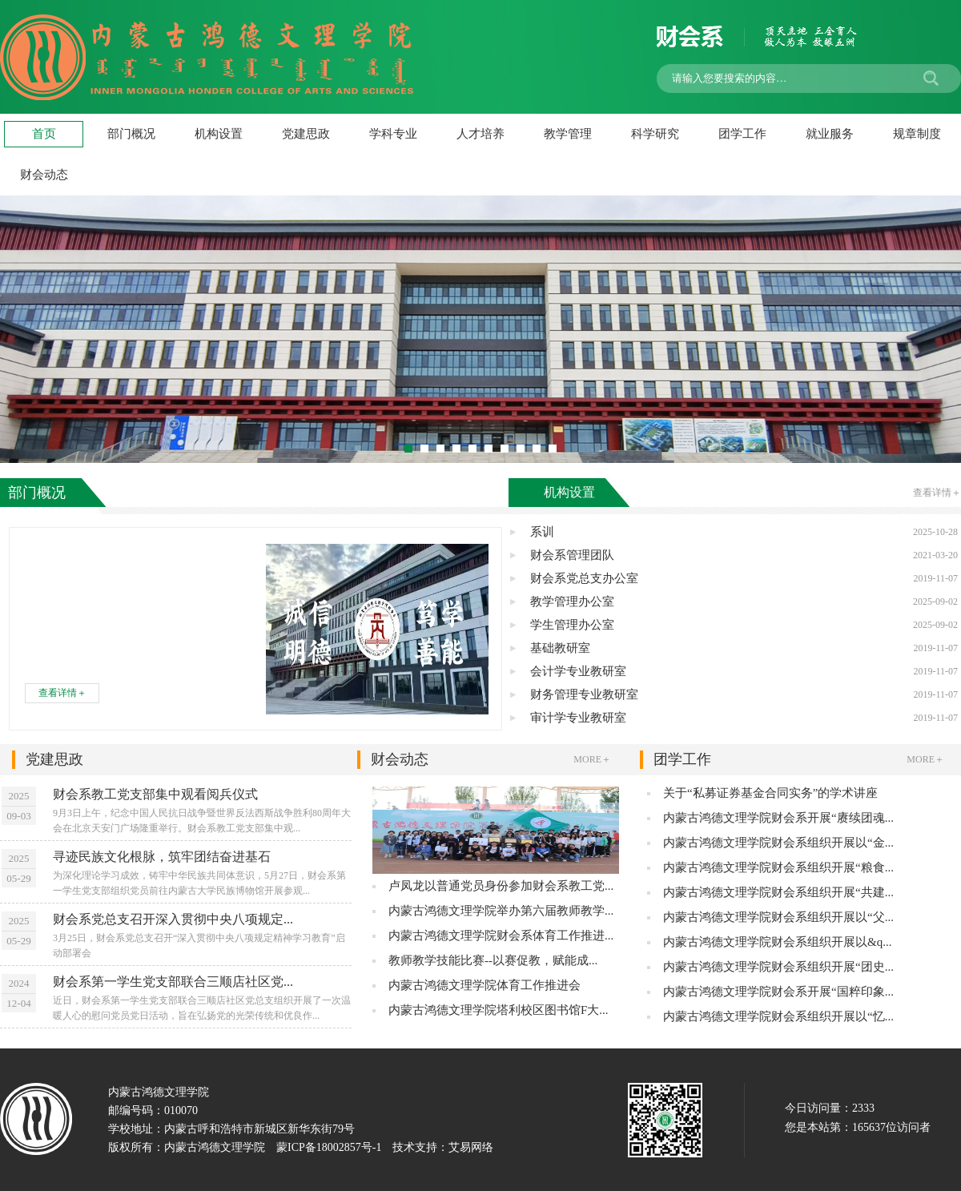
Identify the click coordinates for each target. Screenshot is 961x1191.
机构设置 (219, 133)
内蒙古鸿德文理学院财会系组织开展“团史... (778, 966)
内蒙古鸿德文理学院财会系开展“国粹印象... (778, 991)
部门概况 (131, 133)
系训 (744, 532)
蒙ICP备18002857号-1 (328, 1147)
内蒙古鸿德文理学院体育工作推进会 (484, 985)
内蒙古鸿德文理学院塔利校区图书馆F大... (498, 1010)
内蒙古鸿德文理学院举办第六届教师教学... (500, 910)
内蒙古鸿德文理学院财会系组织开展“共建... (778, 892)
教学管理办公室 (744, 602)
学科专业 (393, 133)
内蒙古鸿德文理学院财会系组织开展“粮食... (778, 867)
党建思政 (306, 133)
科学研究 (655, 133)
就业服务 (830, 133)
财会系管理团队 (744, 555)
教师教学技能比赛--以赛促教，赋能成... (492, 960)
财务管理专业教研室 (744, 694)
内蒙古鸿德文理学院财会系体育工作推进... (500, 935)
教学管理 (568, 133)
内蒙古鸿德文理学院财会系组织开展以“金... (778, 842)
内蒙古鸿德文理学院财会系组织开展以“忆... (778, 1016)
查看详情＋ (62, 692)
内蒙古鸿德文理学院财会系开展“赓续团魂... (778, 817)
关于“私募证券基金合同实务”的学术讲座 (770, 793)
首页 (44, 133)
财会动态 (484, 759)
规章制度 (917, 133)
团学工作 (742, 133)
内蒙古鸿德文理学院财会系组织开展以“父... (778, 917)
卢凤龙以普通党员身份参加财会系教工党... (500, 885)
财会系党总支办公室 (744, 578)
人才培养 (480, 133)
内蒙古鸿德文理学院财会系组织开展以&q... (777, 941)
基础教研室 (744, 648)
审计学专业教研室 (744, 718)
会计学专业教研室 (744, 671)
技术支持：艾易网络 (442, 1147)
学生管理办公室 (744, 625)
